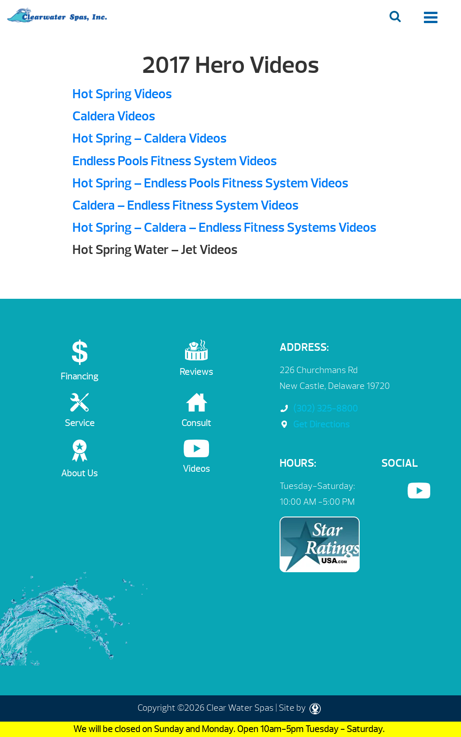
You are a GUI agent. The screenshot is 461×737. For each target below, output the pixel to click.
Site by (300, 707)
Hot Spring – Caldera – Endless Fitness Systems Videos (224, 227)
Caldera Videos (113, 116)
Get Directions (315, 424)
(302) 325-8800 (319, 408)
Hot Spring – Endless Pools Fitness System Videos (210, 183)
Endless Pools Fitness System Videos (174, 161)
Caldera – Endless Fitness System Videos (185, 205)
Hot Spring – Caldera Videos (149, 138)
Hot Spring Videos (122, 94)
